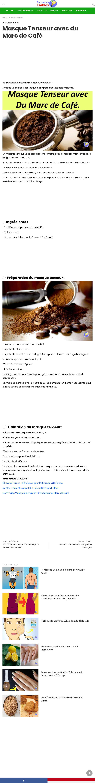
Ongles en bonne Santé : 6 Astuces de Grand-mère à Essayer (62, 674)
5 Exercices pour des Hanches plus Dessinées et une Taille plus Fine (60, 597)
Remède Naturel (26, 11)
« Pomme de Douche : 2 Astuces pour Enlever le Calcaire (21, 546)
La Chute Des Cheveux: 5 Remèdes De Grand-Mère (30, 488)
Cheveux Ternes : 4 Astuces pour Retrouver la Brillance (32, 483)
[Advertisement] (47, 202)
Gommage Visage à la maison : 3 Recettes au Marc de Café (35, 493)
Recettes (42, 11)
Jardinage (81, 11)
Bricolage (67, 11)
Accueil (10, 11)
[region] (47, 59)
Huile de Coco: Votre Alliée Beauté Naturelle (65, 620)
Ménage (54, 11)
